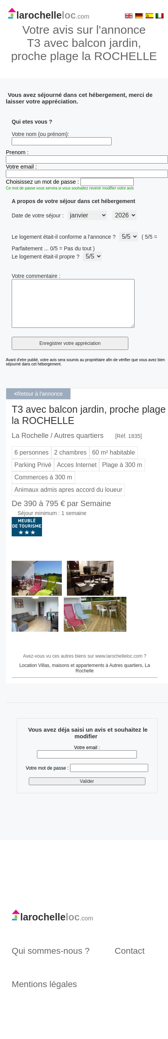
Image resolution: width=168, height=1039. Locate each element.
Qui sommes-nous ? (50, 960)
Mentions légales (44, 993)
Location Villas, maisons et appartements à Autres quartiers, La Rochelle (84, 677)
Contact (130, 960)
